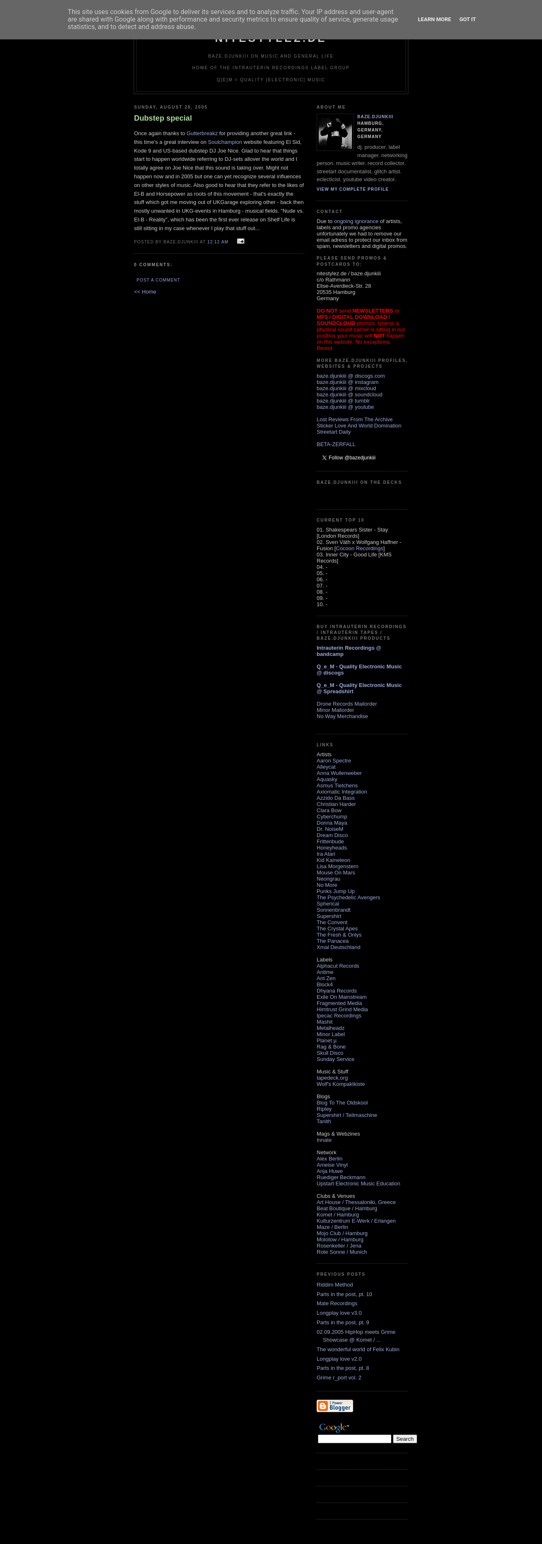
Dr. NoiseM (330, 829)
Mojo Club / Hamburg (342, 1233)
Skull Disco (330, 1053)
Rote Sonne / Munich (342, 1252)
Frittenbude (330, 841)
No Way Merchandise (342, 716)
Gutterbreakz (201, 133)
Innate (324, 1140)
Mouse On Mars (336, 872)
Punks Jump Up (336, 891)
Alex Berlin (329, 1159)
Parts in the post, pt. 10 (344, 1294)
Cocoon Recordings (359, 548)
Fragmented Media (339, 1003)
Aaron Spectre (334, 760)
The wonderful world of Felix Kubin (358, 1349)
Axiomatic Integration (342, 792)
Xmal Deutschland (339, 947)
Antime (325, 972)
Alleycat (326, 767)
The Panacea (333, 941)
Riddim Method (335, 1285)
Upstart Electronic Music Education (358, 1183)
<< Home (145, 292)
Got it (467, 19)
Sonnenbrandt (334, 910)
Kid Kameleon (333, 860)
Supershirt (329, 916)
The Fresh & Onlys (339, 935)
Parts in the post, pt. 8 (343, 1368)
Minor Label (331, 1034)
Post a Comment (158, 280)
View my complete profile (353, 189)
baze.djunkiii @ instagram (347, 382)
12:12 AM (217, 242)
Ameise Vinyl (332, 1165)
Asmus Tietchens (337, 785)
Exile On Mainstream (342, 997)
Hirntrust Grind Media (342, 1009)
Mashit (324, 1022)
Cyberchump (332, 816)
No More (327, 885)
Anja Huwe (330, 1171)
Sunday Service (335, 1059)
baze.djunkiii (375, 116)
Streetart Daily (334, 432)
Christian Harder (336, 804)
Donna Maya (332, 823)
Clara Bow (329, 810)
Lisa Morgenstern (337, 866)
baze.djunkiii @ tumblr (343, 401)
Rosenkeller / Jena (339, 1246)
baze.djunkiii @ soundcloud (349, 394)
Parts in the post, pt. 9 (343, 1322)
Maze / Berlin (332, 1227)
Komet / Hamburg (338, 1214)
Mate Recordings (337, 1303)
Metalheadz (330, 1028)
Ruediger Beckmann (341, 1177)
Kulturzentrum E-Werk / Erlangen (356, 1221)
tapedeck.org (332, 1078)
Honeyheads (332, 848)
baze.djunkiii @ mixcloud (346, 388)
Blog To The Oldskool (342, 1103)
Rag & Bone (331, 1047)
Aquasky (327, 779)
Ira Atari (326, 854)
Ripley (324, 1109)
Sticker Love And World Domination (359, 425)
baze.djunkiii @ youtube (345, 407)
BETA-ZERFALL (336, 444)
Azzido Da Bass (336, 798)
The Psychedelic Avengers (348, 897)
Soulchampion (225, 142)
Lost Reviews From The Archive (355, 419)
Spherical (328, 904)
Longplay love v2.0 (339, 1359)
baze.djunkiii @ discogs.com (351, 376)
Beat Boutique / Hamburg (347, 1208)
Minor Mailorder (335, 710)
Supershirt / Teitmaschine (347, 1115)
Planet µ (327, 1040)
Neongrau (328, 879)
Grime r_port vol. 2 (339, 1377)
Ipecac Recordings (339, 1015)
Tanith (324, 1121)
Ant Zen (326, 978)
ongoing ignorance (356, 221)
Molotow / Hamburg (340, 1239)
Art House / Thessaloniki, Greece (356, 1202)
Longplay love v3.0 (339, 1313)
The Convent (332, 922)
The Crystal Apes (337, 928)
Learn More (434, 19)
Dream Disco (332, 835)
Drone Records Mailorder (347, 704)
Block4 (325, 984)
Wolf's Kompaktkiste (341, 1084)
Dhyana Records (337, 991)
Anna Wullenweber (339, 773)
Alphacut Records (338, 966)
